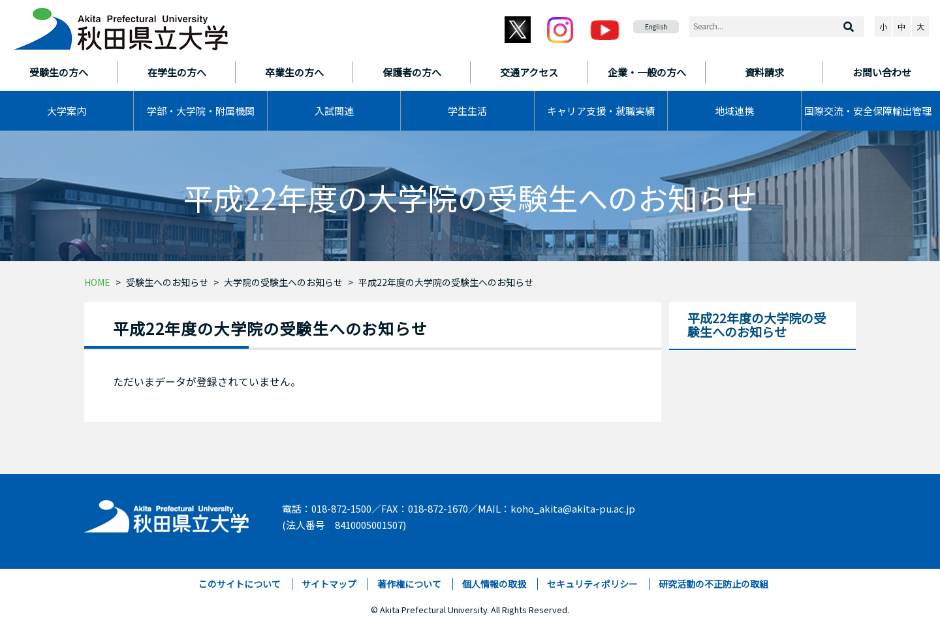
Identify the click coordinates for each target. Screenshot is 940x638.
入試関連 (334, 111)
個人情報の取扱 (494, 583)
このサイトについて (239, 583)
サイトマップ (329, 583)
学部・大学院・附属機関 (201, 111)
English (656, 26)
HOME (97, 282)
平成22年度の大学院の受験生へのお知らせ (445, 282)
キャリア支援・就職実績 (601, 111)
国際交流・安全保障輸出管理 (868, 111)
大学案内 (66, 111)
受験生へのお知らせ (167, 282)
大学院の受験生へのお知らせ (283, 282)
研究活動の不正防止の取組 (713, 583)
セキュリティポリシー (592, 583)
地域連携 (734, 111)
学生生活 (467, 111)
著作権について (409, 583)
